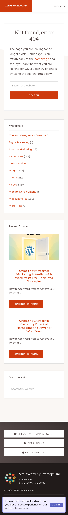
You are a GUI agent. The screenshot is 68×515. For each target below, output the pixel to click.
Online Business (18, 163)
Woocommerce (18, 198)
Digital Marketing (19, 142)
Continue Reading (28, 305)
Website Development (22, 191)
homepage (41, 59)
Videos (13, 184)
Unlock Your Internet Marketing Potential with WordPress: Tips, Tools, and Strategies (34, 276)
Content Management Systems (27, 135)
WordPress (15, 205)
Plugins (13, 170)
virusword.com (15, 5)
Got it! (56, 504)
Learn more (22, 508)
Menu (61, 5)
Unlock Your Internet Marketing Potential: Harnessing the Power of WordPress (34, 326)
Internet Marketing (20, 149)
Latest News (16, 156)
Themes (14, 177)
